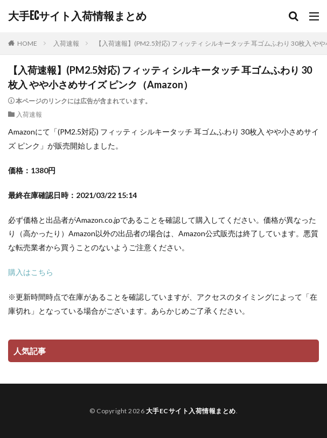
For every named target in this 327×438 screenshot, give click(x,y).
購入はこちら (30, 272)
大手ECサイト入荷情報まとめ (77, 16)
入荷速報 (66, 43)
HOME (27, 43)
